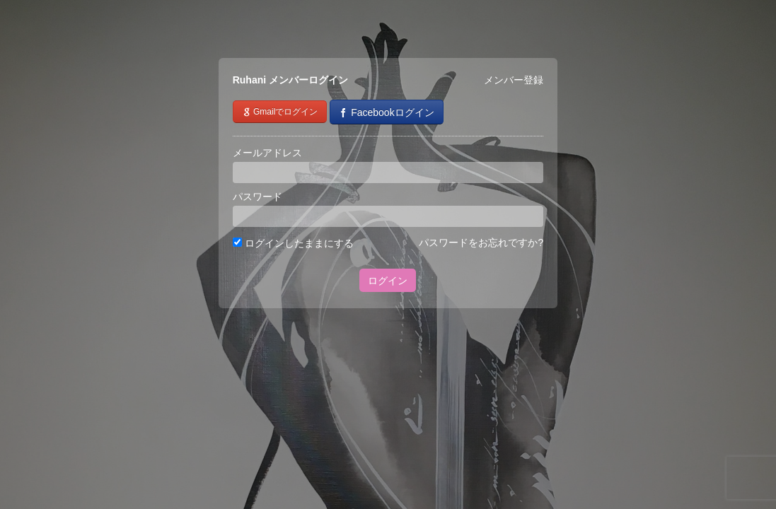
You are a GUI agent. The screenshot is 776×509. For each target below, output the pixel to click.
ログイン (387, 280)
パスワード (257, 196)
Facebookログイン (386, 112)
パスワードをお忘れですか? (481, 242)
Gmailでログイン (280, 112)
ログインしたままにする (293, 243)
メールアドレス (267, 152)
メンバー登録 (513, 80)
